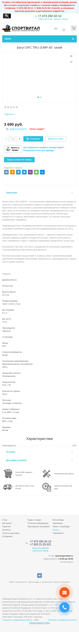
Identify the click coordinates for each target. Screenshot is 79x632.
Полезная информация (37, 523)
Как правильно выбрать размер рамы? (43, 147)
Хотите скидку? (37, 129)
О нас (4, 520)
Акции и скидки (34, 520)
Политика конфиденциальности (62, 620)
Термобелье (58, 533)
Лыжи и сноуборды (61, 526)
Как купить (7, 523)
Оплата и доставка (10, 533)
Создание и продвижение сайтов (17, 620)
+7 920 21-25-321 (40, 544)
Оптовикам (7, 536)
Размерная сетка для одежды (38, 150)
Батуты (56, 530)
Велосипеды (58, 520)
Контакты (6, 530)
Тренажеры (58, 523)
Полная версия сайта (39, 623)
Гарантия (6, 526)
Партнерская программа (38, 526)
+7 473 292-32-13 (49, 15)
